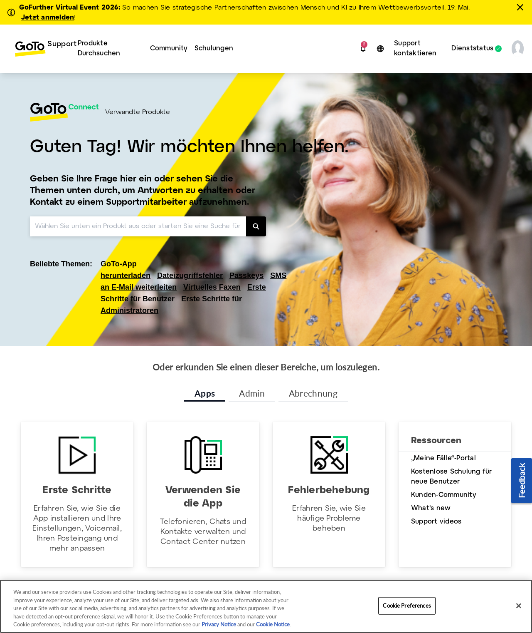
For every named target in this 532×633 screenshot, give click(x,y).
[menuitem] (39, 49)
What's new (431, 508)
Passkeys (246, 275)
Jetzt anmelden (47, 18)
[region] (266, 606)
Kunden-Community (443, 495)
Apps (205, 393)
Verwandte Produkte (137, 112)
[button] (363, 49)
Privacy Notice (219, 624)
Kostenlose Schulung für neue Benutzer (451, 477)
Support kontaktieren (415, 48)
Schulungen (214, 48)
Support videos (436, 522)
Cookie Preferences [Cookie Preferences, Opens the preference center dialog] (407, 605)
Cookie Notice (273, 624)
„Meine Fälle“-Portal (443, 458)
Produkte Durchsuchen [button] (99, 48)
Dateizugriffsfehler (190, 275)
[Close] (519, 606)
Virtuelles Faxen (212, 287)
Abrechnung (313, 393)
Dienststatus (472, 49)
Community (169, 48)
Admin (252, 393)
